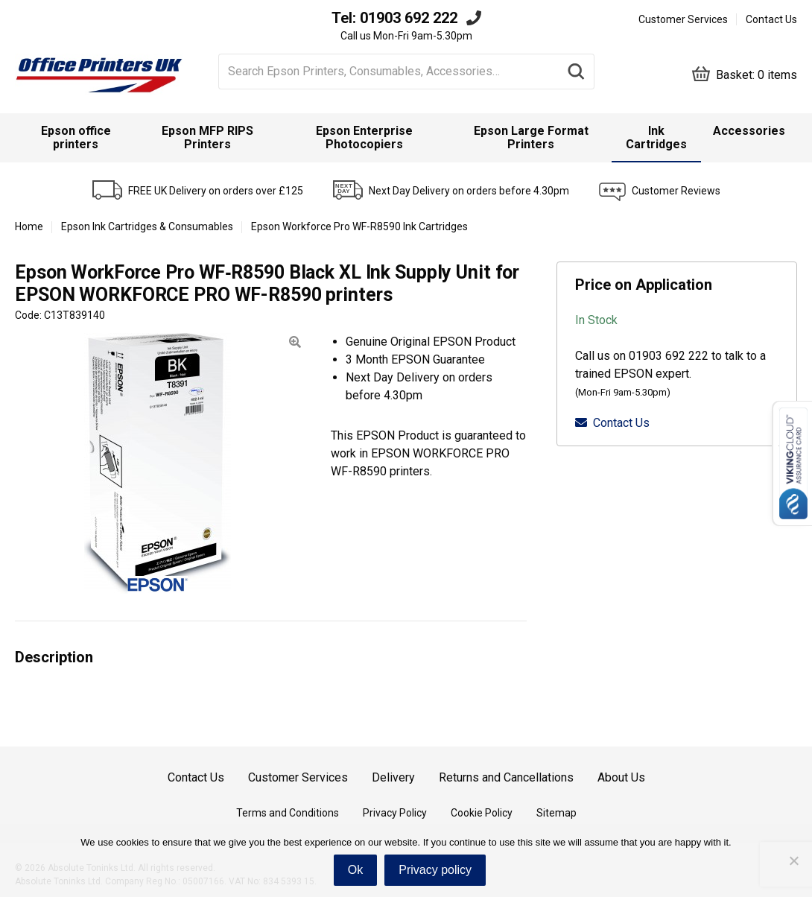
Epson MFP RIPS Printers (207, 137)
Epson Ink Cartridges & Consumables (147, 226)
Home (29, 226)
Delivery (393, 777)
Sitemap (556, 813)
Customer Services (683, 19)
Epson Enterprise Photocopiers (364, 137)
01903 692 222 (408, 18)
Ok (355, 869)
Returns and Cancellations (506, 777)
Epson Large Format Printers (531, 137)
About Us (621, 777)
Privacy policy (435, 869)
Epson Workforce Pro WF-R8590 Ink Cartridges (359, 226)
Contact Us (771, 19)
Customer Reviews (676, 191)
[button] (295, 342)
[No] (793, 860)
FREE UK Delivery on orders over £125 (215, 191)
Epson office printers (76, 137)
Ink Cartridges (656, 137)
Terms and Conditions (287, 813)
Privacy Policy (395, 813)
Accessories (749, 131)
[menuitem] (75, 137)
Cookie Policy (482, 813)
